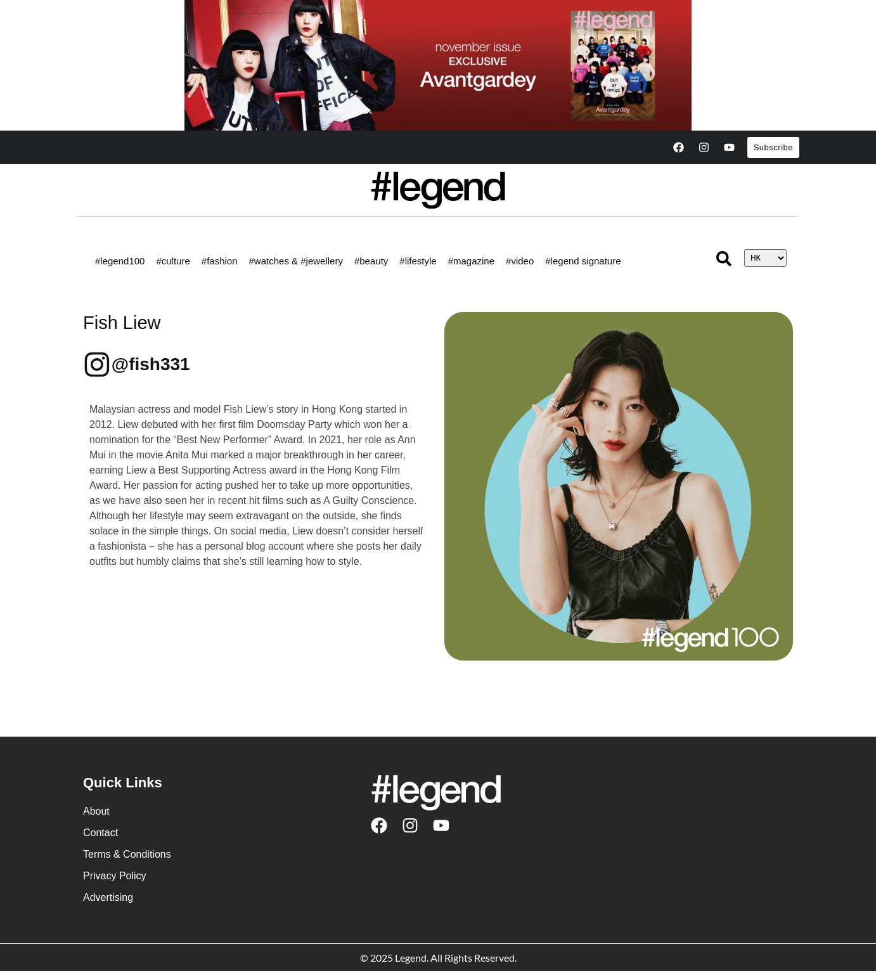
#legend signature (583, 260)
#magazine (471, 260)
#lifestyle (417, 260)
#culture (173, 260)
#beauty (371, 260)
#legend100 (120, 260)
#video (520, 260)
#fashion (220, 260)
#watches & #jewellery (296, 260)
